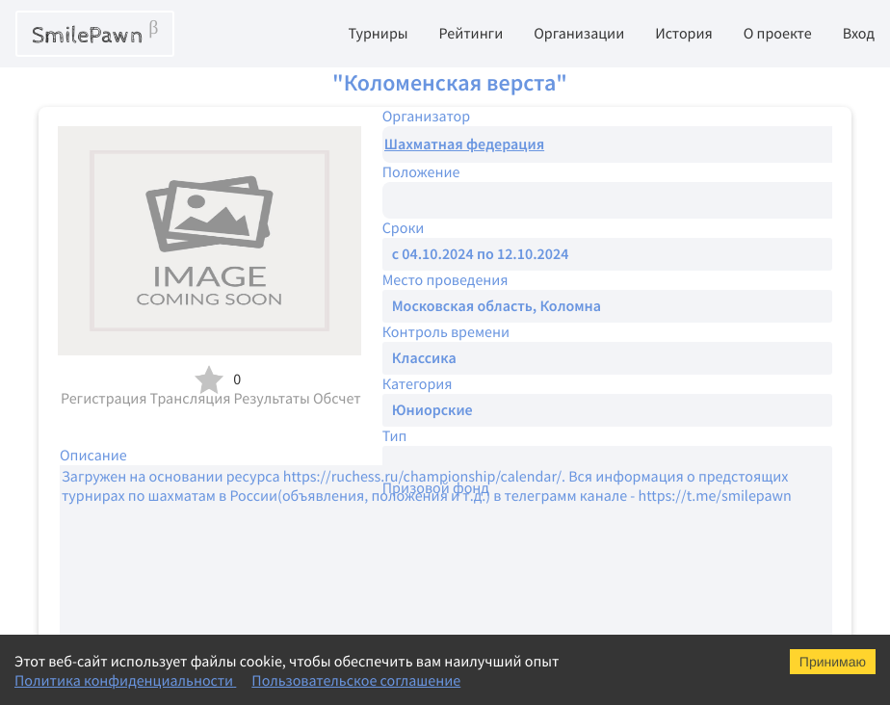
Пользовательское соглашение (355, 681)
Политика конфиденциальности (125, 681)
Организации (579, 33)
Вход (859, 33)
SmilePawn (95, 33)
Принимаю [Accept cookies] (832, 661)
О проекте (778, 33)
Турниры (377, 33)
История (684, 33)
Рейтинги (471, 33)
